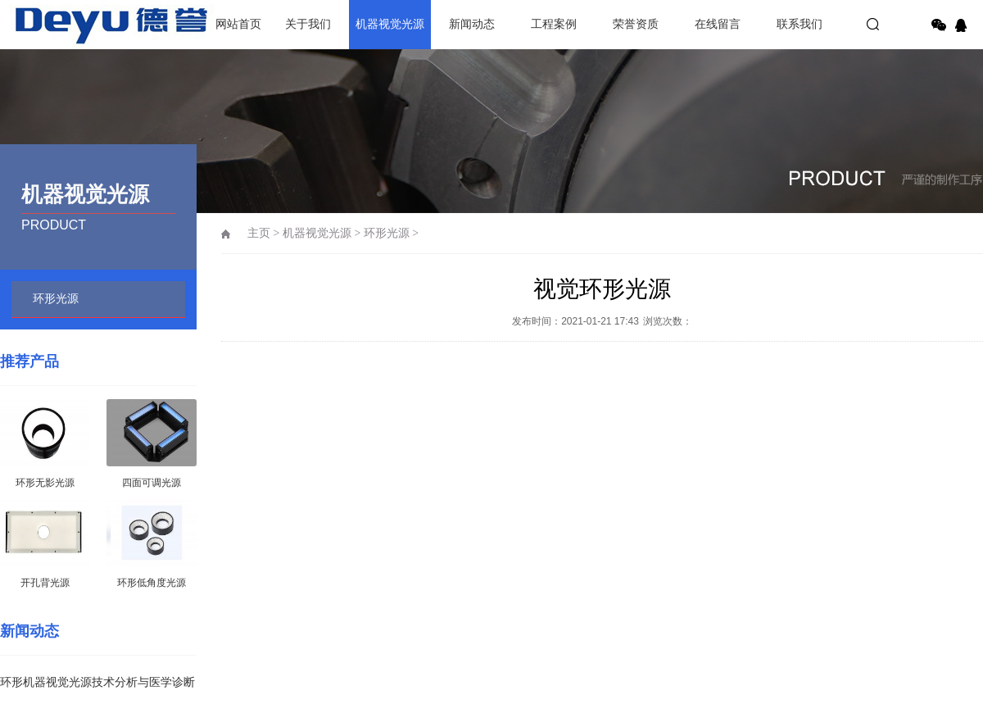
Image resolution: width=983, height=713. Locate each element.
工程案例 (554, 24)
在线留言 (718, 24)
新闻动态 (472, 24)
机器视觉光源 (390, 24)
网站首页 (238, 24)
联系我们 (799, 24)
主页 (258, 233)
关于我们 (308, 24)
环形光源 (56, 299)
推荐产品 (29, 361)
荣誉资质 (636, 24)
